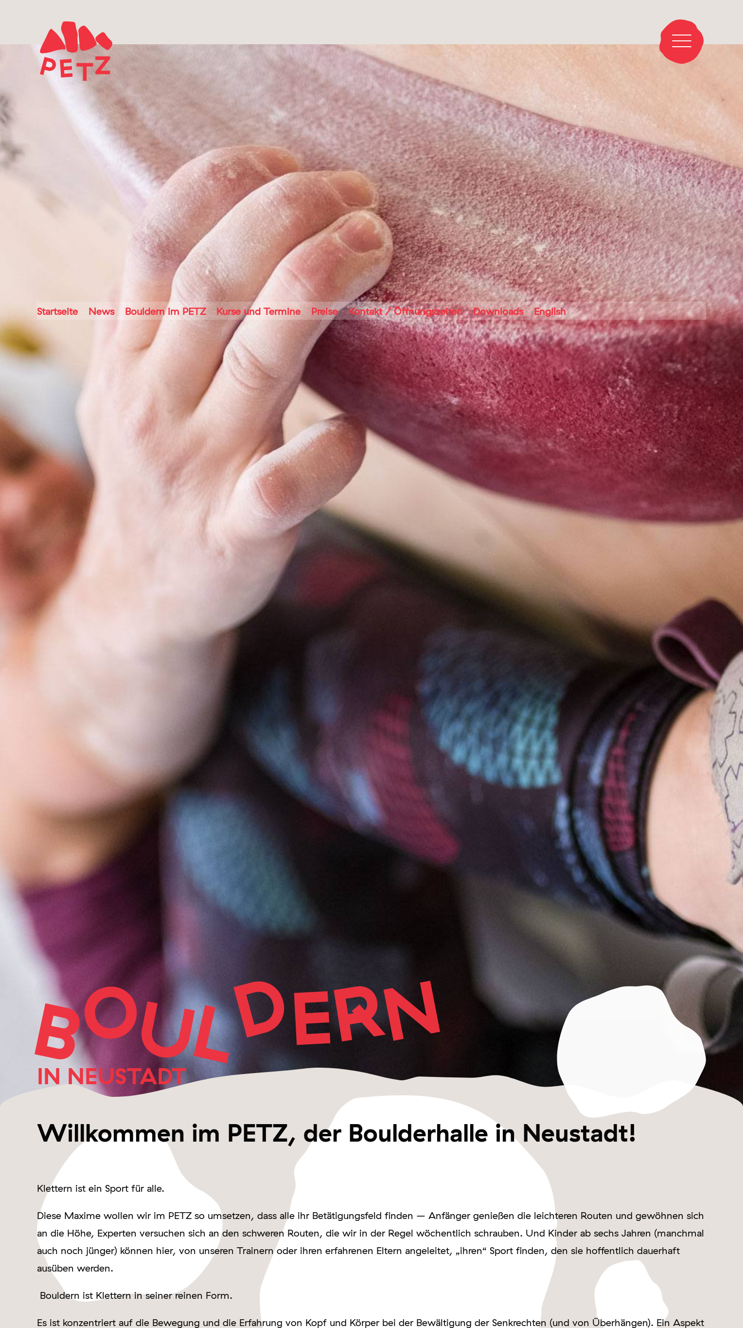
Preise (324, 311)
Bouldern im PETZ (165, 311)
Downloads (498, 311)
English (550, 311)
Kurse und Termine (258, 311)
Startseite (57, 311)
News (101, 311)
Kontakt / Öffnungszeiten (405, 311)
